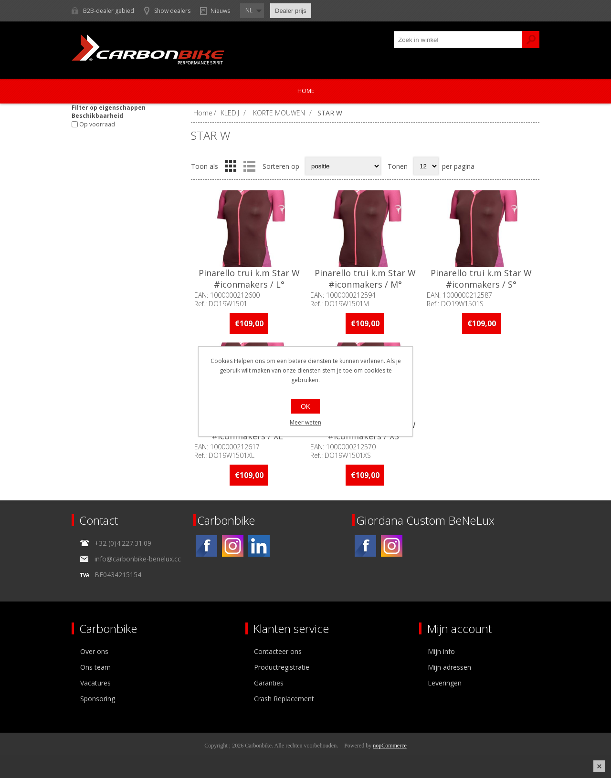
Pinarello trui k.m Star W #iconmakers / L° (249, 278)
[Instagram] (232, 546)
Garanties (269, 682)
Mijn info (441, 651)
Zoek (530, 39)
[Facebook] (206, 546)
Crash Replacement (284, 698)
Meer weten (305, 422)
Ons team (95, 667)
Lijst (249, 166)
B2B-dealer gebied (108, 11)
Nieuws (220, 11)
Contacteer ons (278, 651)
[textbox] (458, 39)
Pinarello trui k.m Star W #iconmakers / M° (365, 278)
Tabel (230, 166)
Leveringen (445, 682)
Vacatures (95, 682)
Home (305, 91)
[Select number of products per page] (426, 166)
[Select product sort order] (343, 166)
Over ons (94, 651)
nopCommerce (390, 745)
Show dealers (172, 11)
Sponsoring (97, 698)
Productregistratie (281, 667)
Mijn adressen (449, 667)
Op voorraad (97, 124)
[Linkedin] (259, 546)
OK (305, 406)
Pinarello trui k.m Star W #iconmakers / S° (481, 278)
